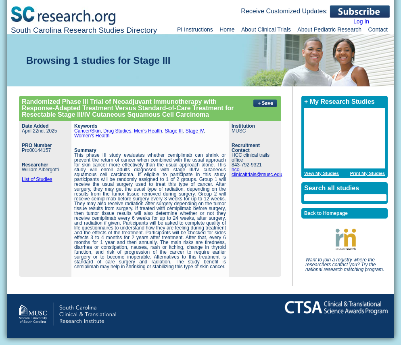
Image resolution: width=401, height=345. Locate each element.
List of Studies (37, 179)
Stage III (174, 131)
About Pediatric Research (329, 29)
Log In (361, 21)
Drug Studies (117, 131)
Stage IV (195, 131)
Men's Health (148, 131)
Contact (378, 29)
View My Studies (321, 173)
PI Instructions (195, 29)
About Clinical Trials (266, 29)
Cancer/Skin (87, 131)
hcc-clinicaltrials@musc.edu (257, 172)
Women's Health (91, 136)
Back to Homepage (326, 213)
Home (226, 29)
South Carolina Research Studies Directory (84, 30)
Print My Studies (367, 173)
